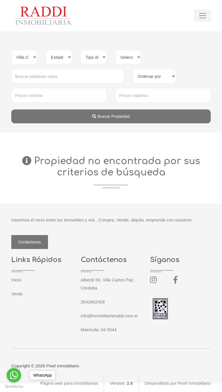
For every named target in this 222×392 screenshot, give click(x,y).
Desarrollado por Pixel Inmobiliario (178, 383)
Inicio (16, 279)
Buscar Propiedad (111, 116)
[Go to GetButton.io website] (14, 386)
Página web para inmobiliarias (69, 383)
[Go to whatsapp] (14, 375)
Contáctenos (29, 242)
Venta (16, 293)
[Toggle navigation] (203, 15)
